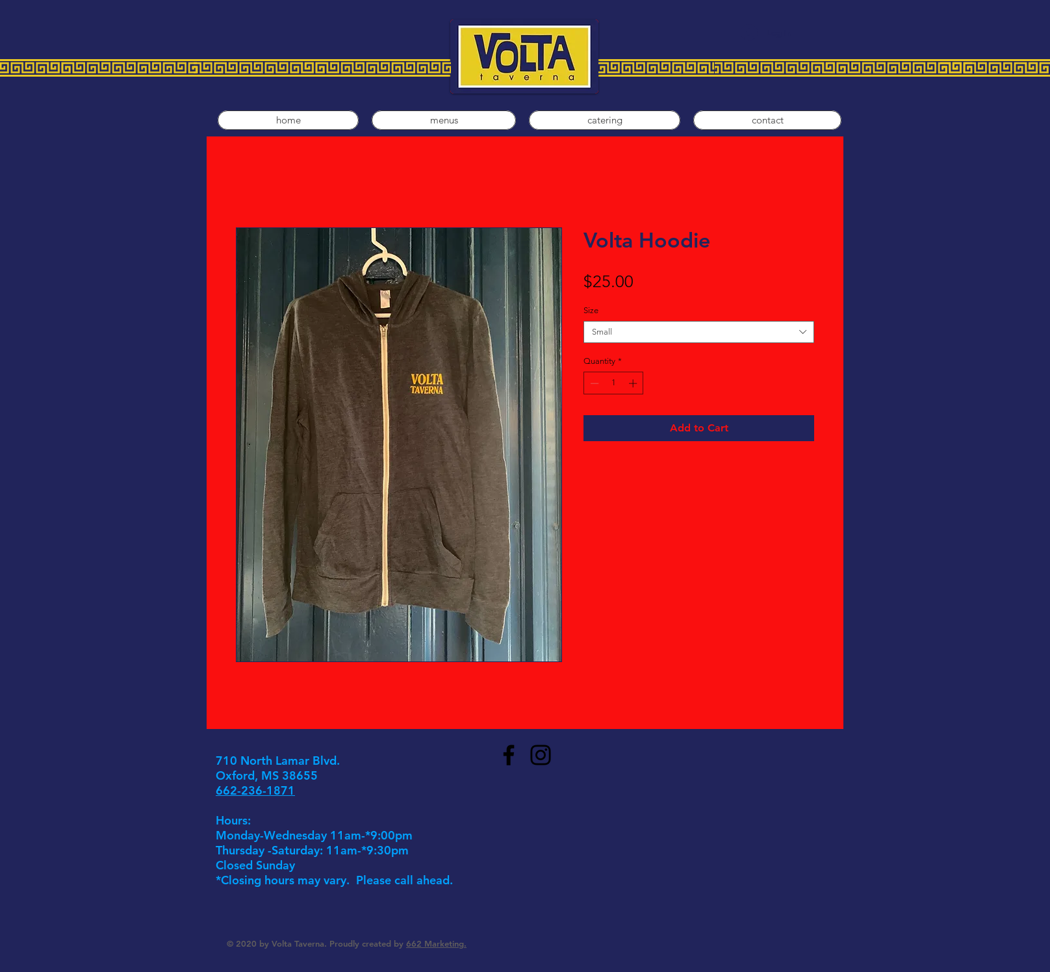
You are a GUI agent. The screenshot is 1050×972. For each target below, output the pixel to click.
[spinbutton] (613, 383)
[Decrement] (593, 383)
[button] (444, 120)
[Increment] (634, 383)
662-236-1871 (255, 790)
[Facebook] (508, 755)
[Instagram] (540, 755)
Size (590, 310)
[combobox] (698, 332)
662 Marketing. (436, 943)
